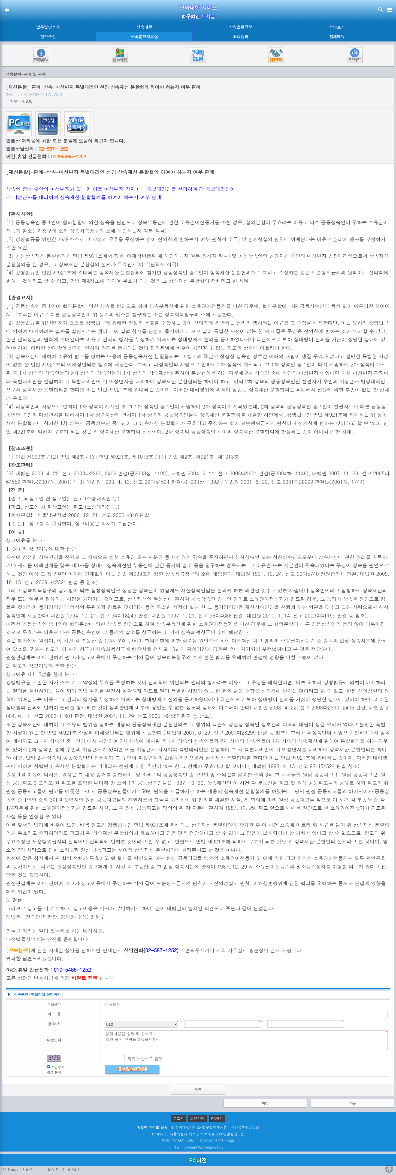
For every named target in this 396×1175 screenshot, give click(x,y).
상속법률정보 (240, 27)
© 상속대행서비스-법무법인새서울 (199, 1127)
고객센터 (241, 36)
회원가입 (197, 1118)
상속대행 (144, 27)
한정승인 (48, 36)
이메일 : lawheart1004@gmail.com (198, 1147)
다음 (352, 1103)
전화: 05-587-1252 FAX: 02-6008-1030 (198, 1140)
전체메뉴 (336, 37)
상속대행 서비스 (198, 7)
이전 (265, 1103)
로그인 (178, 1118)
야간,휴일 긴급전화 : (46, 156)
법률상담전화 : (37, 148)
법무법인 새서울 (198, 16)
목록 (198, 1089)
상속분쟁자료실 (144, 36)
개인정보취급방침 (245, 1127)
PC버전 (217, 1118)
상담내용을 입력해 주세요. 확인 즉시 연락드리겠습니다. (246, 1040)
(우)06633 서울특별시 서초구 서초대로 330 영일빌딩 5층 (198, 1134)
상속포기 (337, 27)
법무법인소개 (48, 27)
